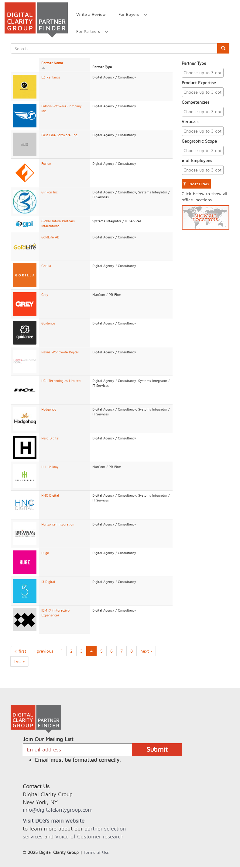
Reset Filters (196, 184)
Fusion (46, 163)
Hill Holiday (50, 467)
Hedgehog (48, 409)
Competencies (195, 102)
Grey (44, 295)
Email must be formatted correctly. (78, 760)
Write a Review (91, 14)
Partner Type (194, 63)
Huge (45, 553)
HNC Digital (50, 495)
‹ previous (43, 651)
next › (146, 651)
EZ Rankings (50, 77)
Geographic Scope (199, 141)
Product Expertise (199, 82)
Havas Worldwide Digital (60, 352)
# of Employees (197, 160)
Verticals (190, 121)
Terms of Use (96, 852)
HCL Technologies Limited (61, 381)
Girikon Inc (49, 192)
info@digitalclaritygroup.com (58, 809)
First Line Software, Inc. (59, 135)
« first (20, 651)
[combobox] (203, 73)
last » (19, 661)
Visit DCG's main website (53, 820)
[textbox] (204, 73)
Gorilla (46, 266)
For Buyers (129, 15)
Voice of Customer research (89, 836)
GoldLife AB (50, 237)
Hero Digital (50, 438)
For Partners (89, 32)
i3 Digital (48, 582)
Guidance (48, 323)
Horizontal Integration (57, 524)
